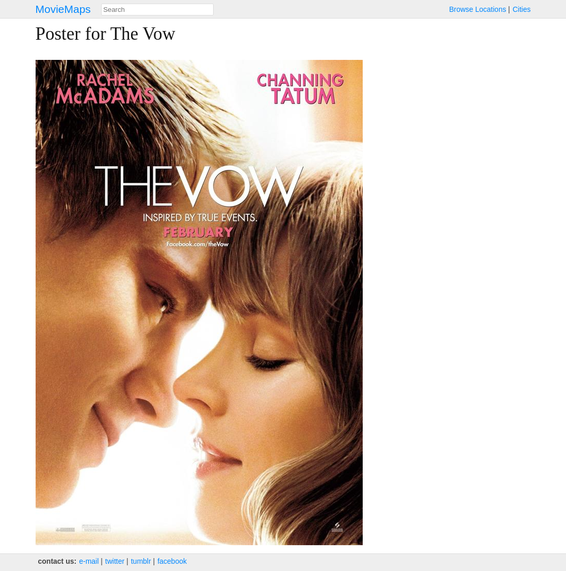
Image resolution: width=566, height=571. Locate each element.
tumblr (141, 561)
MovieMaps (63, 9)
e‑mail (89, 561)
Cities (521, 9)
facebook (172, 561)
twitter (114, 561)
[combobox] (157, 9)
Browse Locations (477, 9)
